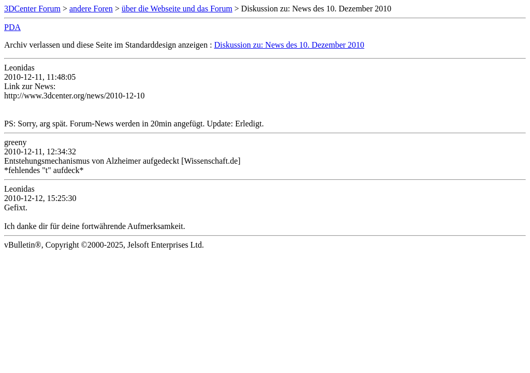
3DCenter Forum (32, 8)
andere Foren (91, 8)
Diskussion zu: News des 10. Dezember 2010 (289, 44)
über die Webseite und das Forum (177, 8)
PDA (12, 27)
